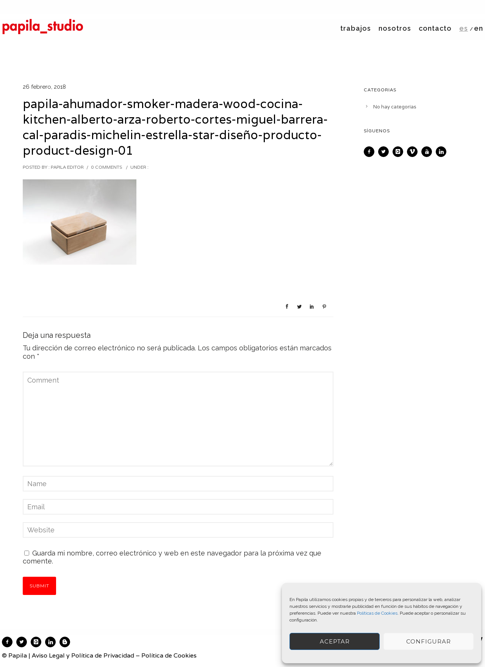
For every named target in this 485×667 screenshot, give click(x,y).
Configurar (428, 641)
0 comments (106, 167)
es (463, 28)
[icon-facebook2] (371, 151)
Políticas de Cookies (377, 613)
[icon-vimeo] (414, 151)
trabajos (355, 28)
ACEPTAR (335, 641)
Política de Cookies (169, 655)
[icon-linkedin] (443, 151)
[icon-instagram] (400, 151)
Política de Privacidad (102, 655)
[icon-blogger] (66, 642)
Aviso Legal (48, 655)
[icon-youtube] (428, 151)
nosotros (395, 28)
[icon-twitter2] (385, 151)
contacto (435, 28)
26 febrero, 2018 (44, 86)
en (478, 28)
